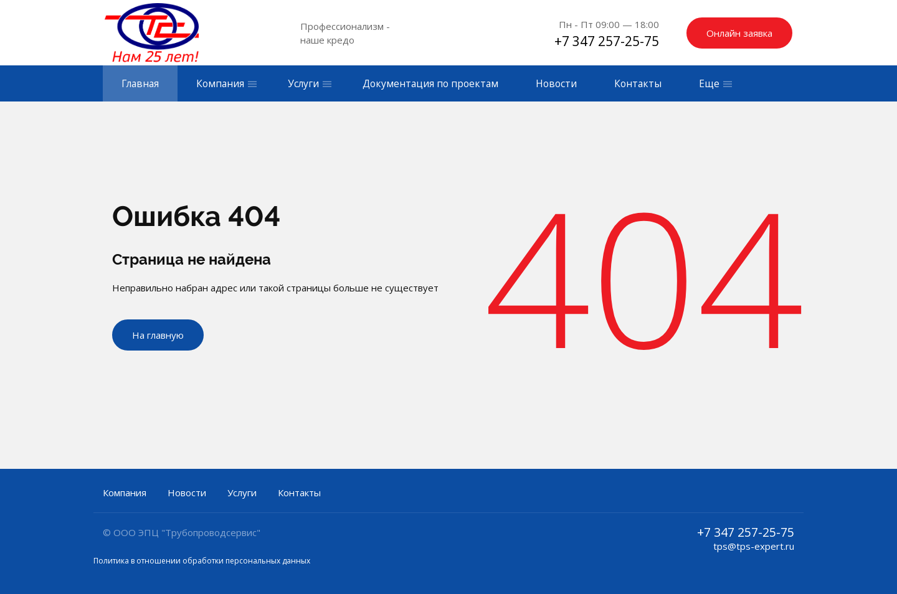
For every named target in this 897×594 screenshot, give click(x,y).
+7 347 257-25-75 (606, 41)
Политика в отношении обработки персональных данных (201, 560)
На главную (158, 335)
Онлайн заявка (739, 33)
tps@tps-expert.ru (753, 546)
